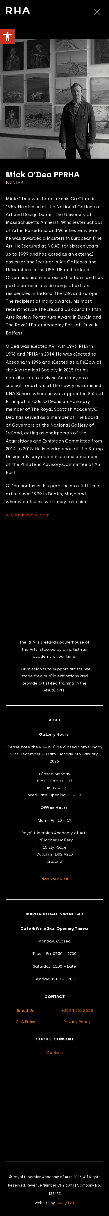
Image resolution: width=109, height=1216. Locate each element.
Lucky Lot (65, 1202)
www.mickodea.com (27, 515)
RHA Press (25, 1021)
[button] (7, 36)
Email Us (25, 1010)
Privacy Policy (77, 1021)
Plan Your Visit (55, 879)
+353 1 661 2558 (77, 1010)
